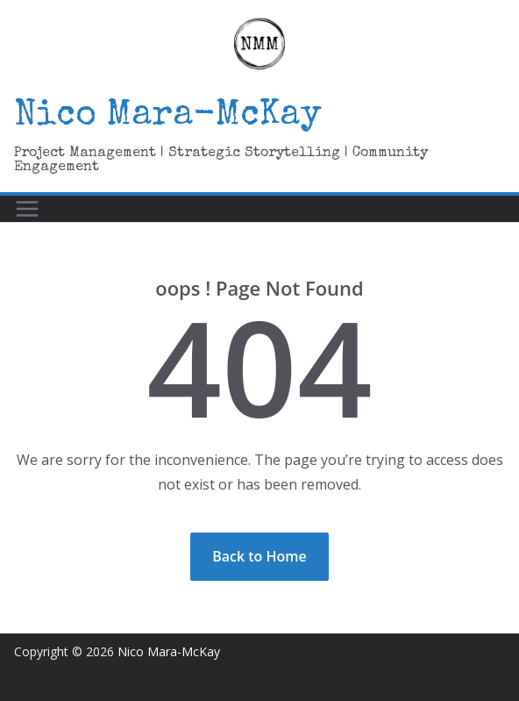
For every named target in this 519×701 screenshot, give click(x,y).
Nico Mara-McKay (168, 116)
